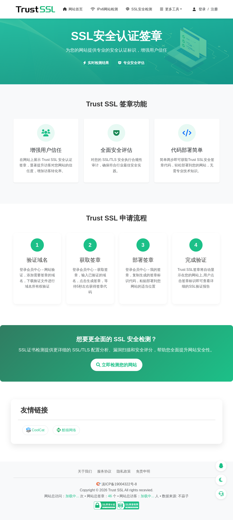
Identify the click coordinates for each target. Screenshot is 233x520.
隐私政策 (124, 471)
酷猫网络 (66, 430)
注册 (214, 9)
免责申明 (143, 471)
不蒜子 (183, 496)
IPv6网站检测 (104, 9)
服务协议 (104, 471)
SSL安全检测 (139, 9)
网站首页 (73, 9)
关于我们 (85, 471)
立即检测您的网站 (116, 364)
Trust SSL (116, 490)
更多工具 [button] (169, 9)
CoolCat (35, 430)
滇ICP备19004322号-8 (116, 484)
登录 (202, 9)
